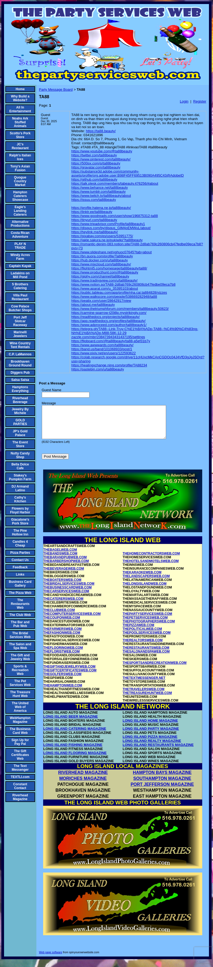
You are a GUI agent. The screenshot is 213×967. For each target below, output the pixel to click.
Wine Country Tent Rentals (20, 345)
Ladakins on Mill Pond (20, 275)
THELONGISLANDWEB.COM (145, 590)
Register (199, 101)
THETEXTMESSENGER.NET (144, 684)
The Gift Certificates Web (20, 755)
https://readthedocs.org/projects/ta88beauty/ (105, 317)
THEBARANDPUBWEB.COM (65, 564)
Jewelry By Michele (20, 411)
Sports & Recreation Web (20, 670)
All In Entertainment (20, 109)
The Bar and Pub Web (20, 624)
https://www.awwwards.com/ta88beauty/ (102, 345)
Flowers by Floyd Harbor (20, 510)
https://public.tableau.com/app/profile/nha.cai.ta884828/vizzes (119, 292)
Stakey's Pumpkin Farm (20, 477)
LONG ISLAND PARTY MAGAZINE (151, 735)
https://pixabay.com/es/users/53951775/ (102, 236)
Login (184, 101)
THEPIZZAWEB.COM (138, 631)
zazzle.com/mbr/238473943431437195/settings (108, 337)
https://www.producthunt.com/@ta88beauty (104, 272)
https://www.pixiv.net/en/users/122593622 (103, 353)
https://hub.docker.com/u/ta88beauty (99, 260)
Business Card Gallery (20, 583)
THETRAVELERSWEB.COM (143, 696)
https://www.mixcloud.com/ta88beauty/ (101, 264)
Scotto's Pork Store (20, 135)
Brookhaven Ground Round (20, 363)
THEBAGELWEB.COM (60, 556)
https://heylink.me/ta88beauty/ (94, 232)
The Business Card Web (20, 731)
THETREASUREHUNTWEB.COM (147, 699)
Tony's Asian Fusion (20, 168)
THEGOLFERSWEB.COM (62, 680)
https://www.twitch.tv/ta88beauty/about (101, 196)
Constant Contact (20, 786)
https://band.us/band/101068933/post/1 (101, 349)
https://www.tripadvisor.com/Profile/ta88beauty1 (108, 224)
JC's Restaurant (20, 146)
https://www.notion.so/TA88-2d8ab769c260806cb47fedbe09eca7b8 (123, 284)
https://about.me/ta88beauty (93, 305)
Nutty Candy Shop (20, 455)
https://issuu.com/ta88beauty (93, 200)
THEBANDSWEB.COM (60, 560)
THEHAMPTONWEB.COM (62, 692)
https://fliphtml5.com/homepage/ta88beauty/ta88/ (109, 268)
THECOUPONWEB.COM (61, 624)
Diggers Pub (20, 372)
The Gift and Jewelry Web (20, 657)
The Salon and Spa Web (20, 646)
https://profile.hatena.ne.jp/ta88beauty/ (101, 208)
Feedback (20, 567)
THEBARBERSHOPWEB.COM (66, 567)
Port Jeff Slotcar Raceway (20, 321)
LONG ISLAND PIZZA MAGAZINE (150, 743)
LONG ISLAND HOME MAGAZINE (150, 727)
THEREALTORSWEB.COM (143, 647)
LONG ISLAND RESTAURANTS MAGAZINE (158, 751)
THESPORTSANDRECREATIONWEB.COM (155, 669)
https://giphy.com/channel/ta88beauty (100, 276)
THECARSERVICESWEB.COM (66, 598)
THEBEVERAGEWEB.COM (63, 575)
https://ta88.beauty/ (101, 131)
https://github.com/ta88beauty (94, 179)
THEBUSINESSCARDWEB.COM (67, 594)
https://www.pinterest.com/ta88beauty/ (101, 159)
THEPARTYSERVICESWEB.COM (147, 620)
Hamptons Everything (20, 389)
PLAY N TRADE (20, 246)
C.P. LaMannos (20, 354)
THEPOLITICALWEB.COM (142, 635)
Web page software (50, 958)
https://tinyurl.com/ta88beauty (94, 220)
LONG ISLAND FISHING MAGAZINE (72, 751)
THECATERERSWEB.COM (63, 605)
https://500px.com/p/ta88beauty (95, 163)
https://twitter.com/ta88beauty (94, 155)
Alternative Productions (20, 223)
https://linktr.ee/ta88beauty (91, 212)
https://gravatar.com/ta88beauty (96, 167)
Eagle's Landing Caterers (20, 210)
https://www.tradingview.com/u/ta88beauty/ (104, 280)
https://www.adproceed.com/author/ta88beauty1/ (109, 325)
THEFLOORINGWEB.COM (63, 654)
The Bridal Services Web (20, 635)
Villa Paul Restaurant (20, 297)
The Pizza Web (20, 593)
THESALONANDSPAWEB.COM (146, 658)
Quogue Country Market (20, 181)
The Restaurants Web (20, 603)
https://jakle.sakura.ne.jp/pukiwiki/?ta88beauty (107, 240)
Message (49, 403)
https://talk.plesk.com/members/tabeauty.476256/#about (114, 183)
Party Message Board (56, 89)
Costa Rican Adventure (20, 235)
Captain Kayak (20, 266)
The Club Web (20, 615)
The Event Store (20, 444)
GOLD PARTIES (20, 422)
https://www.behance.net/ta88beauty (99, 187)
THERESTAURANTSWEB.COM (146, 654)
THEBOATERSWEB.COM (62, 586)
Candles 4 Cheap (20, 543)
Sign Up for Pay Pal (20, 742)
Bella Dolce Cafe (20, 466)
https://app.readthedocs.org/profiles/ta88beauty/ (108, 321)
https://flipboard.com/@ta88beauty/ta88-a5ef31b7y (110, 341)
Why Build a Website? (20, 98)
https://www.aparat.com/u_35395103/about (104, 288)
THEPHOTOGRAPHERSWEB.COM (149, 628)
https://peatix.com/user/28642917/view (101, 301)
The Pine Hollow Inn (20, 532)
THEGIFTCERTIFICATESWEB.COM (70, 677)
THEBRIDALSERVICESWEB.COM (68, 590)
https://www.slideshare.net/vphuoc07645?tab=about (111, 252)
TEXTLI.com (20, 777)
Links (20, 574)
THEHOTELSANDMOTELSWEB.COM (151, 567)
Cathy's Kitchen (20, 499)
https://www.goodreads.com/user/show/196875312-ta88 (114, 216)
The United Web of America (20, 707)
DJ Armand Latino (20, 488)
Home (20, 89)
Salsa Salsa (20, 380)
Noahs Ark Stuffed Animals (20, 122)
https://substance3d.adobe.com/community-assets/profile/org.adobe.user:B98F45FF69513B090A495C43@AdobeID (127, 173)
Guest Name (51, 390)
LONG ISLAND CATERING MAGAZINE (74, 735)
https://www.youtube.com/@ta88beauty (101, 151)
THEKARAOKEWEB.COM (142, 579)
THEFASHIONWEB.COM (61, 639)
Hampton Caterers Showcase (20, 196)
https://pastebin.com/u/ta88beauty (97, 369)
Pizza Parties (20, 553)
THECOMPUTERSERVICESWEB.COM (72, 620)
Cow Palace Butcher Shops (20, 308)
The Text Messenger (20, 768)
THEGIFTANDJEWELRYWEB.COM (69, 673)
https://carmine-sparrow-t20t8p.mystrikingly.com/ (109, 313)
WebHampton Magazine (20, 720)
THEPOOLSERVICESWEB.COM (147, 639)
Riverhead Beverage (20, 400)
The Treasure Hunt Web (20, 694)
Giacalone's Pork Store (20, 521)
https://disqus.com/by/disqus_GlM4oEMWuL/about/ (111, 228)
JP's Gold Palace (20, 433)
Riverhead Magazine (20, 797)
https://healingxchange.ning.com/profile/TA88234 (109, 365)
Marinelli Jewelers (20, 334)
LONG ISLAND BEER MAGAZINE (70, 723)
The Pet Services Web (20, 683)
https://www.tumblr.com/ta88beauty (98, 192)
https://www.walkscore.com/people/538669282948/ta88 (114, 297)
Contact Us (20, 560)
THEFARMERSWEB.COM (62, 635)
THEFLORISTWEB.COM (61, 658)
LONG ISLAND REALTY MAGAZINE (152, 747)
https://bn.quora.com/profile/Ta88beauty (102, 256)
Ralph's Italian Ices (20, 157)
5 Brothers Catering (20, 286)
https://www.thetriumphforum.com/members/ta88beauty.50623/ (120, 309)
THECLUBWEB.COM (59, 616)
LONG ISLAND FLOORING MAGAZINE (75, 759)
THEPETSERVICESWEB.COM (145, 624)
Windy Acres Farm (20, 257)
